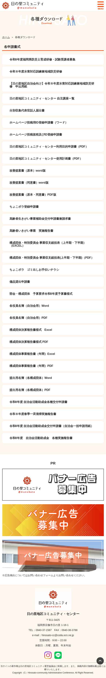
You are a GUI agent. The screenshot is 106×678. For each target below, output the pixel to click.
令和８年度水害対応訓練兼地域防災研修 (35, 71)
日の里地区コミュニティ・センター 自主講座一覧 (41, 98)
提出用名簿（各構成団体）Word (30, 377)
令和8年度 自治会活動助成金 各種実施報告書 (40, 438)
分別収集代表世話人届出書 (27, 110)
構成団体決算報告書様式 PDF (28, 341)
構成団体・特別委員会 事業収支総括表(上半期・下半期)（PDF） (51, 257)
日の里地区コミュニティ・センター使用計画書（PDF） (45, 158)
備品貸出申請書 (19, 281)
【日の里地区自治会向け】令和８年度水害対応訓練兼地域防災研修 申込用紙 (51, 85)
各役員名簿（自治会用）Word (29, 305)
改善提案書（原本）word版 (27, 170)
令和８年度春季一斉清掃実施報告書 (32, 414)
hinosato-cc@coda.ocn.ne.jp (58, 635)
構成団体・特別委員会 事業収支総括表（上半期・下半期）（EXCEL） (47, 244)
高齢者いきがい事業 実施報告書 (31, 230)
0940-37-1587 (44, 630)
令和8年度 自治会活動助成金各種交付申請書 (38, 401)
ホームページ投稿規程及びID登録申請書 (35, 134)
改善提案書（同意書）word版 (29, 182)
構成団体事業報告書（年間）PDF (31, 365)
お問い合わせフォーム (40, 575)
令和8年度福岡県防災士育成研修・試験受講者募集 (42, 59)
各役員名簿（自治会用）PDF (28, 317)
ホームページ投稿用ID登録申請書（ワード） (38, 122)
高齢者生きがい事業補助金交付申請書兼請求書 (40, 218)
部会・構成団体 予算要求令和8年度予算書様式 (40, 293)
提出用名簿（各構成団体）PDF (29, 389)
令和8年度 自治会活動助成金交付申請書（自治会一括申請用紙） (51, 426)
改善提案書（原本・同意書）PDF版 (32, 194)
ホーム (6, 37)
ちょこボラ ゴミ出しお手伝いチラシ (34, 269)
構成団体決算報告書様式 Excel (30, 329)
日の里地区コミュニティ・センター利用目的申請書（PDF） (48, 146)
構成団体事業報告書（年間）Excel (32, 353)
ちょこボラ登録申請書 (24, 206)
